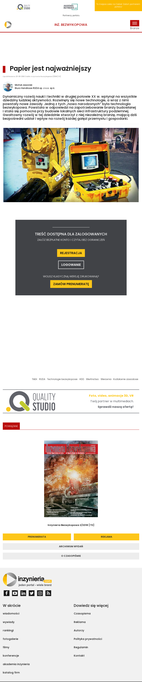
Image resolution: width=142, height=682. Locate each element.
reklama (106, 537)
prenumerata (37, 537)
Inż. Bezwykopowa (71, 24)
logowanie (71, 264)
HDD (81, 379)
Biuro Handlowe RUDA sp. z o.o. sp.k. (35, 88)
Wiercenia (106, 379)
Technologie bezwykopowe (62, 379)
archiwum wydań (71, 546)
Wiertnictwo (92, 379)
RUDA (42, 379)
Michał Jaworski (23, 85)
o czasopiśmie (71, 556)
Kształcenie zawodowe (125, 379)
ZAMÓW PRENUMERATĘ (71, 284)
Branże (134, 25)
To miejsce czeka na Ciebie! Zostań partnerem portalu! (118, 5)
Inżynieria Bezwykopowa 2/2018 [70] (71, 525)
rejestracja (71, 253)
